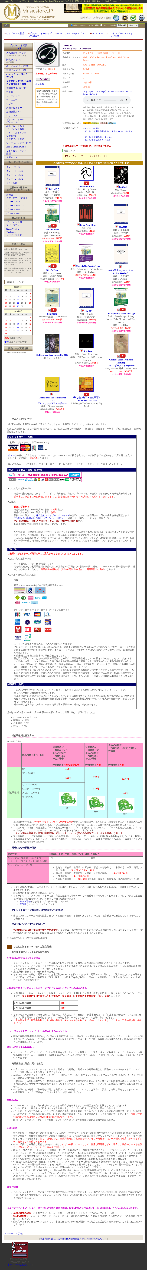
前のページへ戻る (13, 1233)
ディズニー (11, 100)
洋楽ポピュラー (14, 107)
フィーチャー (13, 96)
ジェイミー (97, 33)
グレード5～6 (13, 167)
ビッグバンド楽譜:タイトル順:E (97, 140)
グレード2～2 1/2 (14, 179)
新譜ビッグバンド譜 (16, 70)
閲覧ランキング (14, 59)
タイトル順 (11, 183)
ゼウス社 (12, 455)
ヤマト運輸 (25, 901)
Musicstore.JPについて (96, 1239)
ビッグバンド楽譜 (15, 33)
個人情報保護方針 (75, 1239)
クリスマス (11, 115)
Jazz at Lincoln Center (16, 147)
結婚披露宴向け (14, 111)
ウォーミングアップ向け (18, 143)
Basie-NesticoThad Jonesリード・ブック (14, 232)
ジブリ (9, 104)
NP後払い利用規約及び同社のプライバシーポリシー (40, 518)
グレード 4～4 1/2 (15, 205)
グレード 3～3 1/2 (15, 209)
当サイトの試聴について (19, 1265)
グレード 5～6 (13, 201)
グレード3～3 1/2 (14, 175)
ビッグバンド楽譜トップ (18, 46)
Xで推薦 (40, 84)
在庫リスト (11, 157)
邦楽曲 (9, 92)
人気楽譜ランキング (16, 53)
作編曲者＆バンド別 (16, 88)
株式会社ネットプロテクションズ (52, 515)
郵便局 (23, 904)
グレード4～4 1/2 (14, 171)
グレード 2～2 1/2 (15, 213)
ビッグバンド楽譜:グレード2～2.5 (98, 137)
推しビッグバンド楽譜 (17, 66)
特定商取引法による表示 (52, 1239)
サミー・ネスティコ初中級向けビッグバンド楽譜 (16, 136)
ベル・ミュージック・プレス (71, 33)
